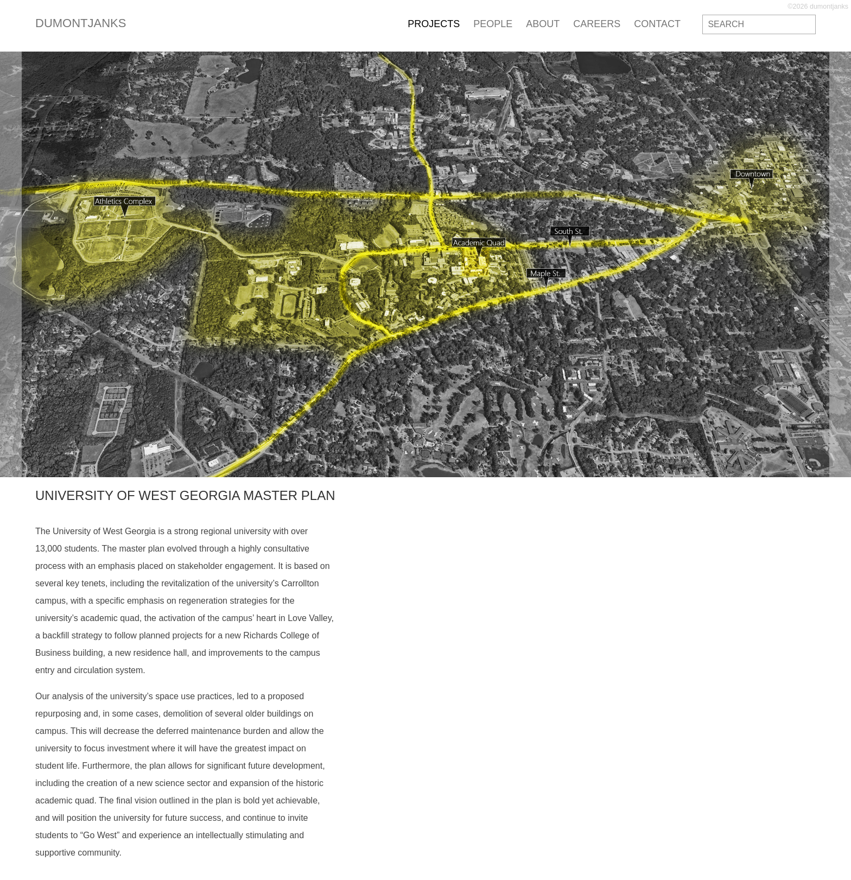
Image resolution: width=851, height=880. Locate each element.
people (492, 23)
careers (596, 23)
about (543, 23)
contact (657, 23)
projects (434, 23)
